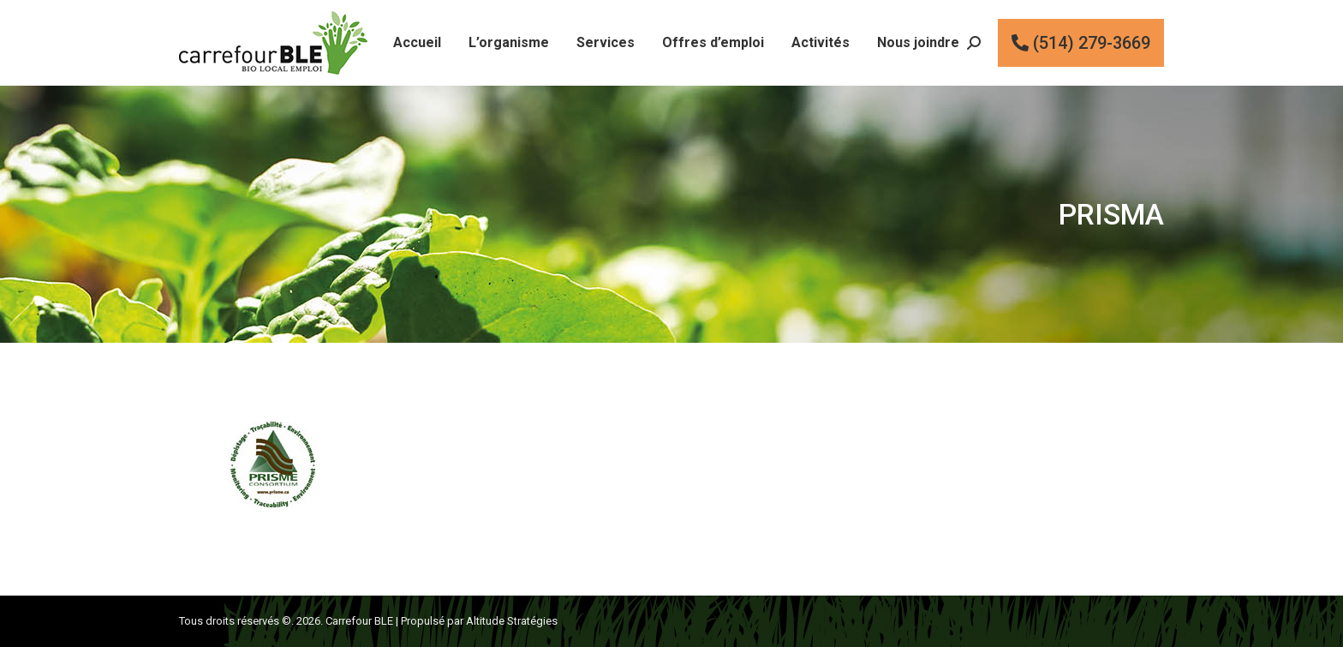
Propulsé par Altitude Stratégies (479, 620)
